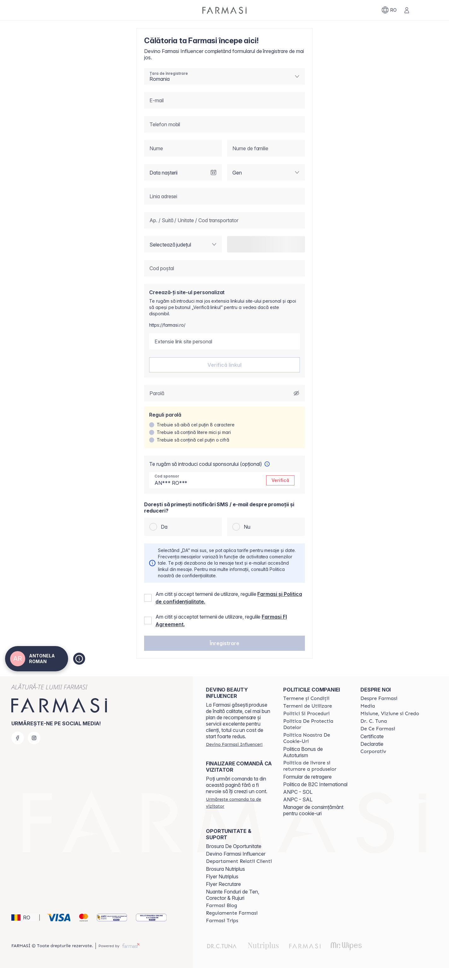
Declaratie (371, 744)
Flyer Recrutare (223, 884)
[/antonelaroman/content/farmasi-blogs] (221, 905)
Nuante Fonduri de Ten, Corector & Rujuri (232, 894)
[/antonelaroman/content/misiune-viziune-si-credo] (389, 713)
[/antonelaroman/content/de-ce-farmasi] (377, 729)
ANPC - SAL (297, 799)
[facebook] (17, 738)
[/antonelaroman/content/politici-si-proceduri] (306, 713)
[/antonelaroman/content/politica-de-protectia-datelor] (316, 724)
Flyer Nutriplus (222, 876)
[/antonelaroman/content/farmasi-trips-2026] (222, 921)
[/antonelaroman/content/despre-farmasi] (378, 698)
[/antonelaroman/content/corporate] (373, 751)
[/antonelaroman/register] (234, 744)
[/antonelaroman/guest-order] (239, 803)
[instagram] (34, 738)
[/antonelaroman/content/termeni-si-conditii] (306, 698)
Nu (247, 527)
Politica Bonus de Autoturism (303, 752)
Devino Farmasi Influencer (235, 854)
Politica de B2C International (315, 784)
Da (164, 527)
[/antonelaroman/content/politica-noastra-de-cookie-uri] (316, 738)
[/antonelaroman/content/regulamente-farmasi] (232, 913)
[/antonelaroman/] (224, 10)
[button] (224, 643)
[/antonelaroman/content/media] (367, 706)
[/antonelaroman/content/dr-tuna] (373, 721)
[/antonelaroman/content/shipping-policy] (316, 766)
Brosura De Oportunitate (233, 846)
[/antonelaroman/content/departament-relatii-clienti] (239, 861)
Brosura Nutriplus (225, 869)
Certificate (372, 736)
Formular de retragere (307, 777)
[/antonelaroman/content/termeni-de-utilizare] (307, 706)
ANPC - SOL (297, 792)
